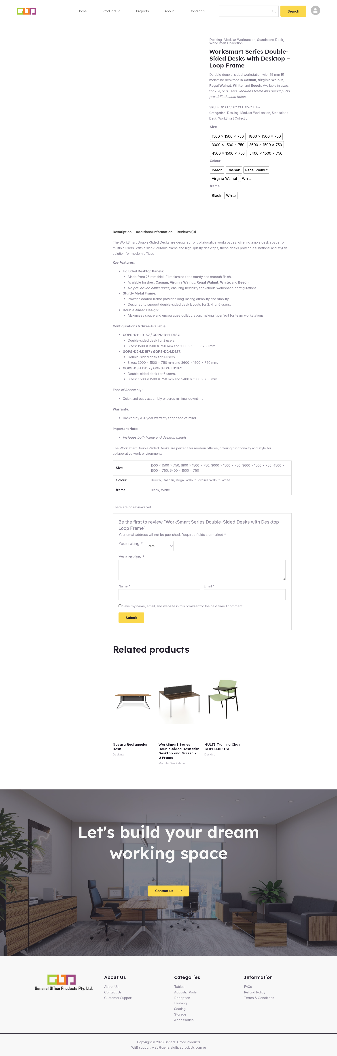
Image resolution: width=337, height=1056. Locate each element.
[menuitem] (111, 11)
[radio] (227, 136)
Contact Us (113, 992)
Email (209, 586)
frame (215, 186)
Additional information (154, 232)
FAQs (248, 986)
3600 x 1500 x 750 (256, 465)
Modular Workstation (239, 40)
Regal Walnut (186, 480)
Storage (180, 1014)
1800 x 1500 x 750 (195, 465)
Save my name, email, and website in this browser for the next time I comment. (182, 606)
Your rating (131, 543)
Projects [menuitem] (142, 11)
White (225, 480)
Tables (179, 986)
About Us (111, 986)
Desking (215, 40)
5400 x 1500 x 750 (184, 470)
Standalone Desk (270, 40)
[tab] (122, 232)
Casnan (168, 480)
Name (124, 586)
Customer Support (118, 998)
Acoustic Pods (185, 992)
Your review (131, 557)
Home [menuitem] (82, 11)
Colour (215, 161)
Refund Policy (254, 992)
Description (122, 232)
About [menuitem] (169, 11)
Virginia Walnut (208, 480)
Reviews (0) (186, 232)
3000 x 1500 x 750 (225, 465)
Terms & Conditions (259, 998)
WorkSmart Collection (226, 43)
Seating (180, 1009)
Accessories (184, 1020)
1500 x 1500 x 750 (165, 465)
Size (213, 127)
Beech (156, 480)
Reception (182, 998)
